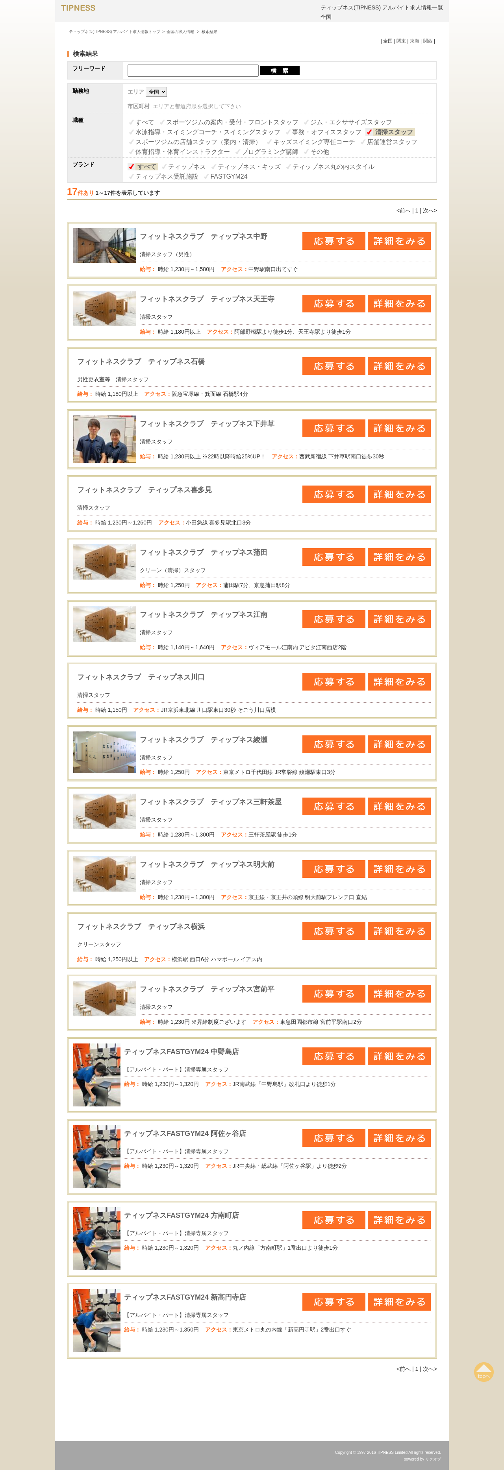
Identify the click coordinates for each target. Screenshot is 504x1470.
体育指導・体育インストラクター (182, 151)
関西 (428, 41)
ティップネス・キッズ (249, 166)
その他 (319, 151)
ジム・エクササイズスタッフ (351, 122)
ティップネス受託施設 (166, 176)
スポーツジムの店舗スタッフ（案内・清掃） (198, 142)
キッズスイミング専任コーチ (314, 142)
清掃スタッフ (394, 132)
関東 (401, 41)
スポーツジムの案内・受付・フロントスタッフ (232, 122)
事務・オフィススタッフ (326, 132)
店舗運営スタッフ (392, 142)
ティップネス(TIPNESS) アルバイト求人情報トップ (114, 32)
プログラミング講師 (270, 151)
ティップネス (187, 166)
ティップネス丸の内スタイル (333, 166)
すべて (144, 122)
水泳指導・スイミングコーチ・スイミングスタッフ (207, 132)
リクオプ (433, 1459)
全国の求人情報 (181, 32)
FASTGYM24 (228, 176)
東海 (414, 41)
